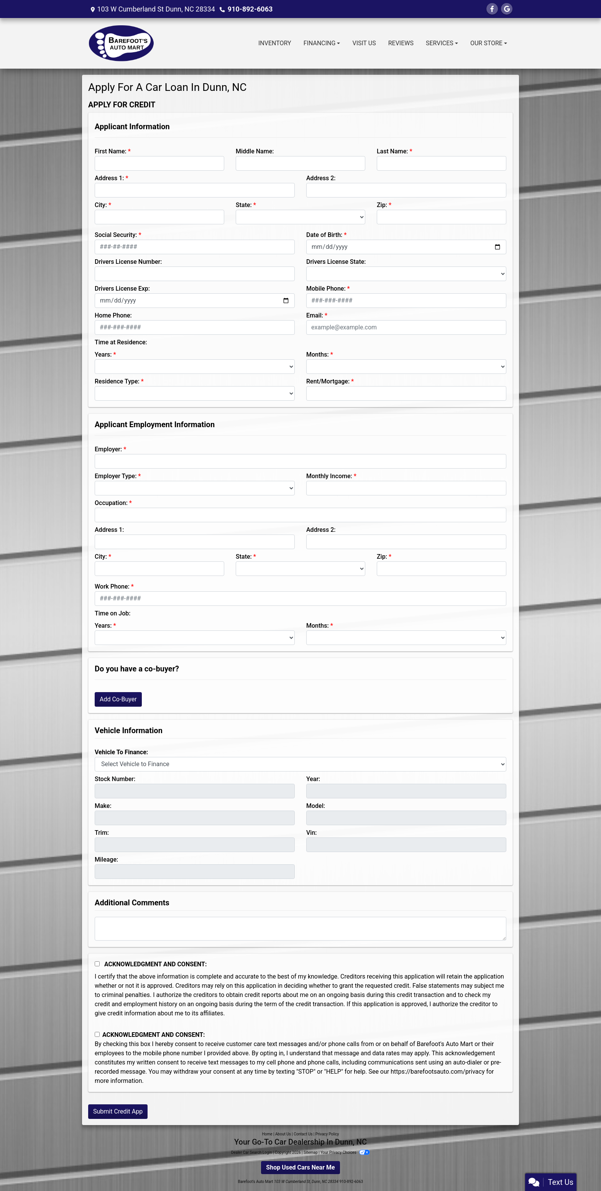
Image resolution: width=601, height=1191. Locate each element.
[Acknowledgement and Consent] (97, 963)
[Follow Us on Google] (506, 9)
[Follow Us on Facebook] (492, 9)
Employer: (108, 449)
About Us (283, 1134)
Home (267, 1134)
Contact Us (303, 1134)
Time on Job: (112, 613)
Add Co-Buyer (118, 699)
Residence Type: (117, 381)
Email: (314, 315)
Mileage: (106, 859)
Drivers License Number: (128, 261)
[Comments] (300, 929)
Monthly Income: (329, 476)
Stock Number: (115, 779)
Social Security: (116, 235)
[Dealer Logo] (121, 43)
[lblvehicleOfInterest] (300, 764)
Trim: (102, 832)
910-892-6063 (250, 9)
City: (101, 205)
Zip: (382, 205)
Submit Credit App (118, 1111)
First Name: (110, 151)
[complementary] (578, 1168)
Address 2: (320, 178)
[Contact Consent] (97, 1034)
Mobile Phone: (326, 288)
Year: (313, 779)
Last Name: (392, 151)
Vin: (311, 832)
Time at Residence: (121, 342)
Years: (103, 354)
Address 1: (109, 178)
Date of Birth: (324, 235)
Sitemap (311, 1152)
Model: (315, 805)
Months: (317, 354)
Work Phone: (112, 586)
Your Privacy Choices (345, 1152)
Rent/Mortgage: (328, 381)
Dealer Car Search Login (251, 1152)
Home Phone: (113, 315)
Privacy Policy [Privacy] (327, 1134)
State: (244, 205)
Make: (103, 805)
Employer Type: (115, 476)
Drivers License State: (336, 261)
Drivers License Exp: (122, 288)
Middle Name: (255, 151)
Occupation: (111, 503)
